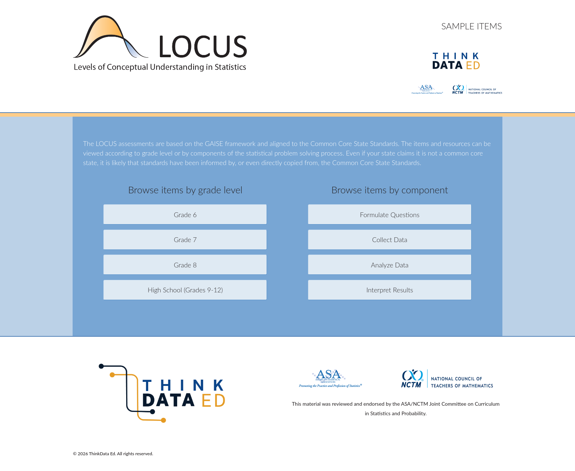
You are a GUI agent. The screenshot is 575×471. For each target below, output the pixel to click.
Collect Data (389, 240)
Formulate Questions (390, 215)
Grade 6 (185, 215)
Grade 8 (185, 265)
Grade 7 (185, 240)
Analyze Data (390, 265)
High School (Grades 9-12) (185, 290)
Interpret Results (389, 290)
